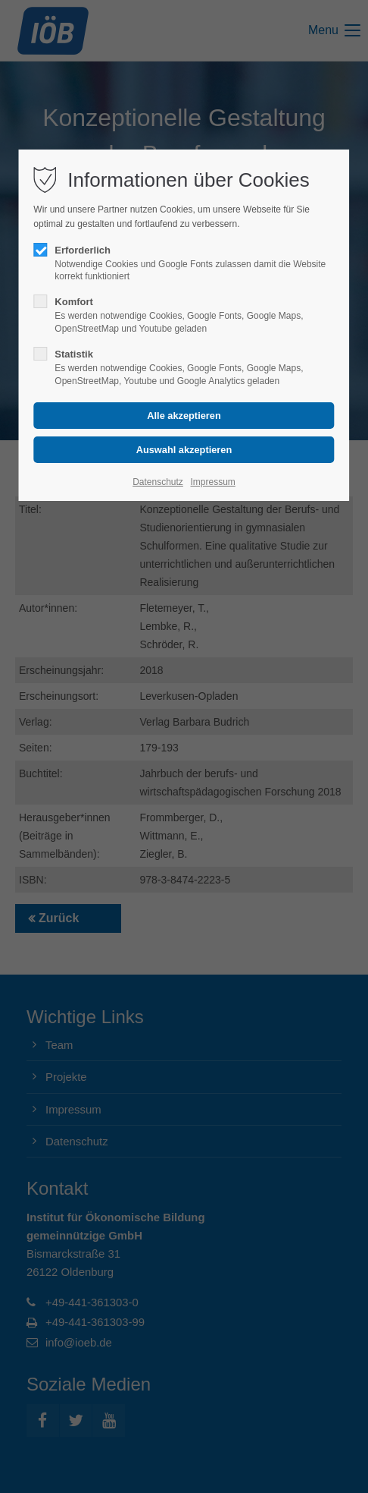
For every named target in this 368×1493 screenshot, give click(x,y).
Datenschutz (158, 482)
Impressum (212, 482)
